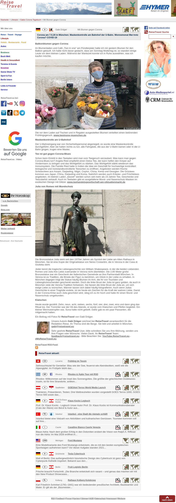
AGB (91, 498)
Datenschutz (100, 498)
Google (4, 205)
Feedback (60, 498)
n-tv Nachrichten (10, 201)
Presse (69, 498)
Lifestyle (14, 20)
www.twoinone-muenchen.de (70, 135)
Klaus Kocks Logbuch (79, 401)
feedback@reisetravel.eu (65, 336)
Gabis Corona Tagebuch (30, 20)
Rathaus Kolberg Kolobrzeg (82, 480)
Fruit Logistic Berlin (78, 467)
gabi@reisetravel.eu (62, 326)
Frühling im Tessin (77, 361)
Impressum (111, 498)
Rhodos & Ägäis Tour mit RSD (83, 374)
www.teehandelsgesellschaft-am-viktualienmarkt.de (96, 182)
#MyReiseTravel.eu (45, 338)
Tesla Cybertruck (76, 454)
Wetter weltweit (8, 228)
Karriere (76, 498)
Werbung (121, 498)
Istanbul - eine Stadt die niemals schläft (88, 414)
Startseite (5, 20)
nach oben (167, 500)
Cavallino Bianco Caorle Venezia (84, 427)
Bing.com (5, 210)
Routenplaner (7, 233)
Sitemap (84, 498)
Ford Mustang (75, 440)
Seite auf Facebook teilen (159, 28)
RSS (53, 498)
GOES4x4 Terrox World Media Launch (87, 387)
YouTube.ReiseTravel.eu (115, 336)
